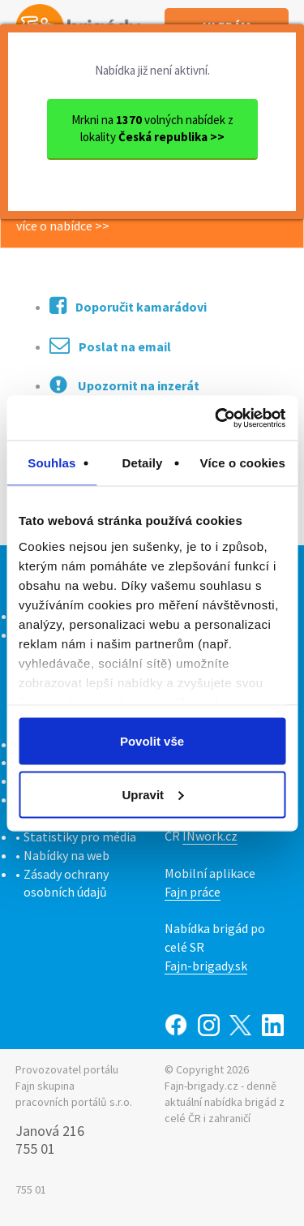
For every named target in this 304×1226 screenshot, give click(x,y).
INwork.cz (210, 836)
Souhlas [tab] (51, 463)
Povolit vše (152, 741)
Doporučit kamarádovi (128, 305)
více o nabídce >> (62, 225)
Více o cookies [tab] (242, 463)
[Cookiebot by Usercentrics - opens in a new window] (216, 417)
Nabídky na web (66, 855)
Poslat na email (110, 345)
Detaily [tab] (142, 463)
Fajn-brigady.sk (206, 965)
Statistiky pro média (80, 836)
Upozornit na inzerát (124, 385)
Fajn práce (193, 892)
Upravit (152, 794)
